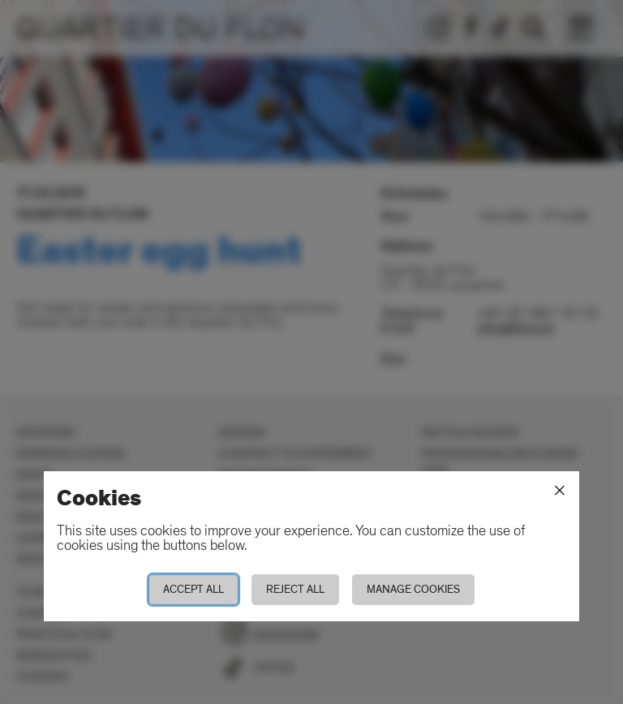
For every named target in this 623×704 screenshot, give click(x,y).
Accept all (193, 589)
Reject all (295, 589)
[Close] (559, 490)
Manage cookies (413, 589)
